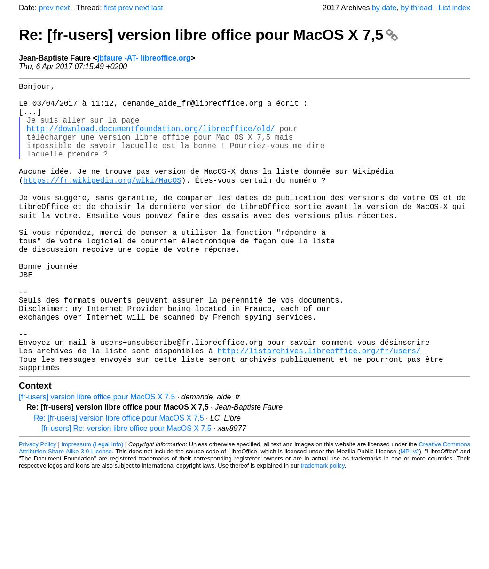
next (62, 8)
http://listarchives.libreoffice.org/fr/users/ (318, 408)
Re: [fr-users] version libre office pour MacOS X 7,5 (208, 34)
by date (384, 8)
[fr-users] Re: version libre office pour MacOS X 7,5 (126, 490)
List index (454, 8)
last (157, 8)
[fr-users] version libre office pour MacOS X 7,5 (97, 458)
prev (46, 8)
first (110, 8)
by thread (416, 8)
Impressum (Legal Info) (92, 505)
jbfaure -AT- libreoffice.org (144, 58)
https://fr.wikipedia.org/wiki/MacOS (102, 201)
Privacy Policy (37, 505)
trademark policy (323, 526)
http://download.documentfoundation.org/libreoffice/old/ (151, 139)
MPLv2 (410, 512)
